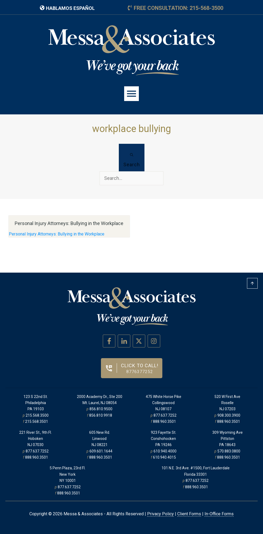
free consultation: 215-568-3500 (178, 8)
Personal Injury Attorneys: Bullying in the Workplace (56, 234)
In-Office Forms (219, 513)
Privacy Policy (160, 513)
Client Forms (189, 513)
